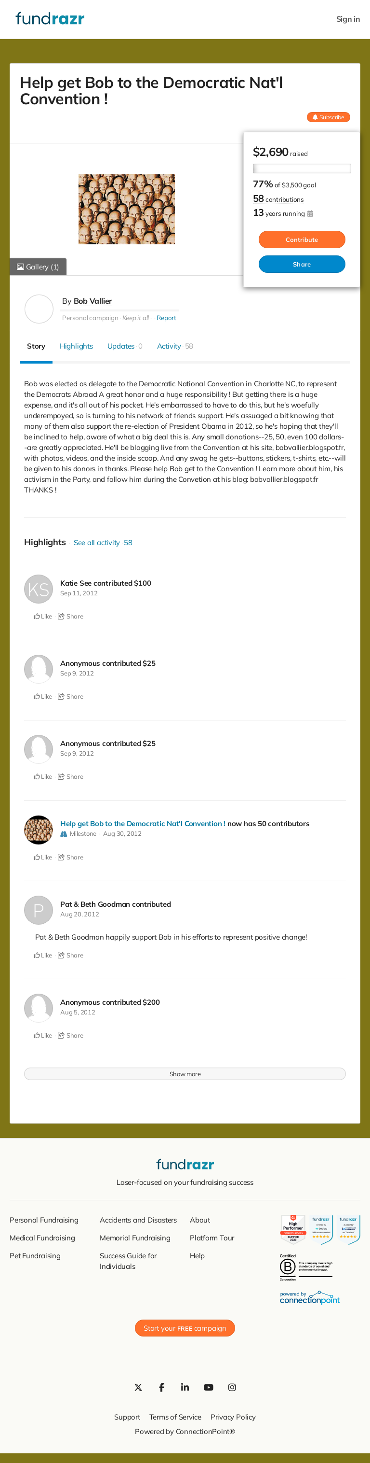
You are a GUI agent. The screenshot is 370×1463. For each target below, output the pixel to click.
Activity (175, 345)
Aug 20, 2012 (79, 912)
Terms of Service (175, 1414)
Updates (125, 345)
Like (43, 615)
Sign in (348, 19)
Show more (185, 1071)
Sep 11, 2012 (78, 592)
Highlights (76, 345)
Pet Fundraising (35, 1252)
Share (302, 263)
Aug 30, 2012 (122, 832)
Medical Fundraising (42, 1234)
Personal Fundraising (44, 1217)
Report (166, 317)
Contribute (302, 239)
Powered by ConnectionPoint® (185, 1428)
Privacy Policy (233, 1414)
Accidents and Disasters (138, 1217)
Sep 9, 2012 (77, 672)
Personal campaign (90, 317)
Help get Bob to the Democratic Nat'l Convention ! (142, 822)
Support (127, 1414)
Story (36, 345)
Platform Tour (212, 1234)
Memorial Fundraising (135, 1234)
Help (197, 1252)
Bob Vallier (93, 301)
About (200, 1217)
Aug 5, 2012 (77, 1009)
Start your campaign (185, 1325)
